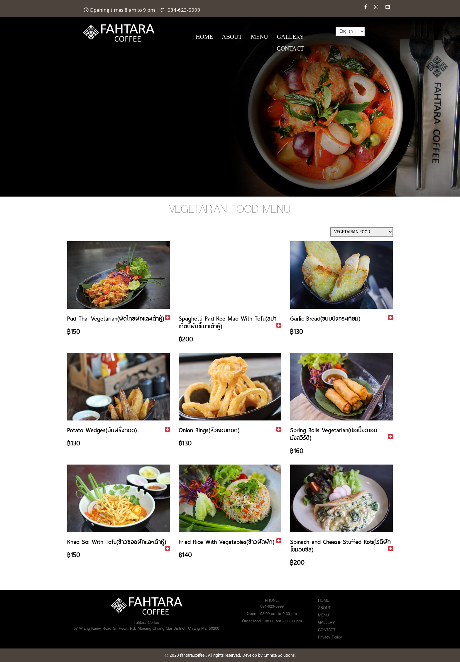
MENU (259, 36)
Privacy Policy (330, 637)
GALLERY (290, 36)
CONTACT (290, 48)
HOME (204, 36)
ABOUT (232, 36)
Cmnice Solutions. (280, 655)
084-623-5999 (184, 9)
